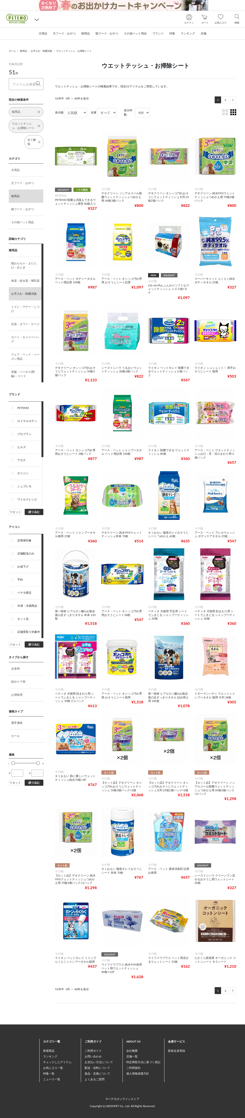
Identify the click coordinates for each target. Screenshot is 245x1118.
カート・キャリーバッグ (25, 339)
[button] (37, 19)
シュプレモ (24, 486)
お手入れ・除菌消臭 (41, 50)
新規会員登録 (176, 1050)
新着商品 (48, 1050)
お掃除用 (17, 694)
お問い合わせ (93, 1056)
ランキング (50, 1056)
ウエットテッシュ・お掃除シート (74, 50)
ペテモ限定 (24, 592)
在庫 (93, 112)
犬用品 (15, 170)
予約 (20, 579)
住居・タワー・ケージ (25, 324)
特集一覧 (48, 1073)
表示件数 (128, 112)
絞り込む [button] (34, 512)
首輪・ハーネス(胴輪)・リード (23, 374)
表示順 (59, 112)
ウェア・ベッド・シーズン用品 (25, 356)
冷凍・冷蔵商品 (27, 605)
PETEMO (23, 408)
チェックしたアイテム (57, 1062)
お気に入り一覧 (53, 1068)
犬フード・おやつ (22, 183)
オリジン (23, 473)
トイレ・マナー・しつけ (25, 309)
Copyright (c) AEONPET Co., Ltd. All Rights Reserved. (122, 1106)
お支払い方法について (99, 1062)
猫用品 (23, 50)
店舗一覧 (132, 1056)
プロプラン (24, 434)
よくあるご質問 (94, 1079)
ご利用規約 (133, 1068)
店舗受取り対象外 (28, 632)
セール (15, 736)
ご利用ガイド (93, 1050)
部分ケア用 (18, 681)
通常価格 (17, 723)
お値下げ (23, 566)
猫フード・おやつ (22, 209)
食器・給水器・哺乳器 (25, 280)
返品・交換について (97, 1073)
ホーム (12, 50)
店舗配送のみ (25, 553)
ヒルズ (21, 447)
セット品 (23, 619)
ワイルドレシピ (27, 499)
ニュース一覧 (51, 1079)
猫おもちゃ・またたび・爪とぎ (24, 265)
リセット (15, 512)
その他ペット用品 (22, 222)
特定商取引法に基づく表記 (143, 1062)
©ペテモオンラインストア (122, 1099)
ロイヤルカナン (27, 421)
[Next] (233, 99)
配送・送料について (97, 1068)
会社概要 (132, 1050)
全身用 (15, 668)
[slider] (13, 763)
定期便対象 (24, 540)
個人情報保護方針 (137, 1073)
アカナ (21, 460)
